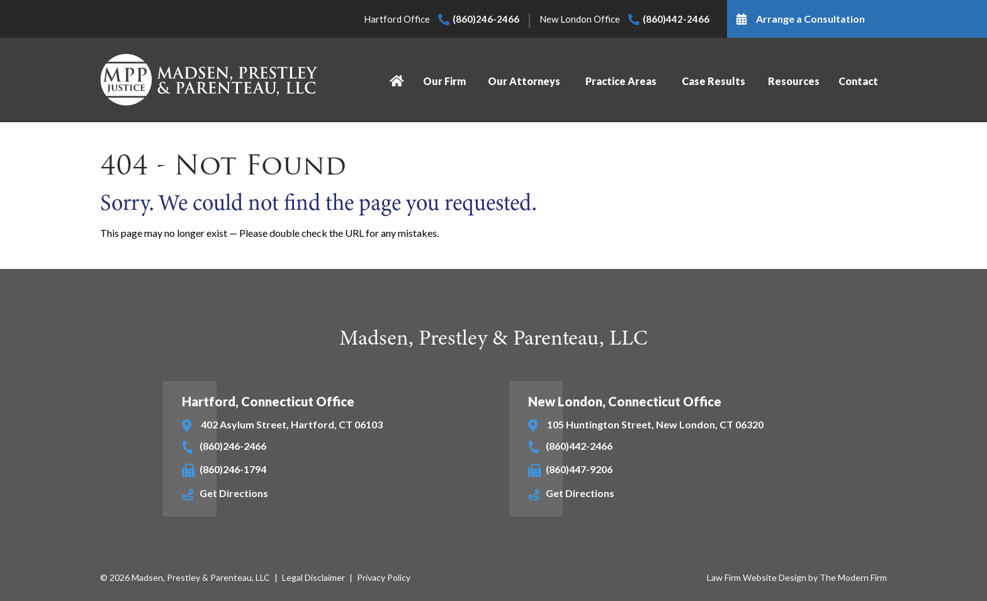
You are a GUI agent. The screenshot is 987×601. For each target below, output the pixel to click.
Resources (793, 81)
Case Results (713, 81)
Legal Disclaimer (313, 577)
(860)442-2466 (676, 19)
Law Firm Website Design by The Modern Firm (797, 577)
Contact (858, 81)
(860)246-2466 (486, 19)
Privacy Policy (383, 577)
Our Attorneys (524, 81)
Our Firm (443, 81)
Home (398, 81)
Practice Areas (621, 81)
